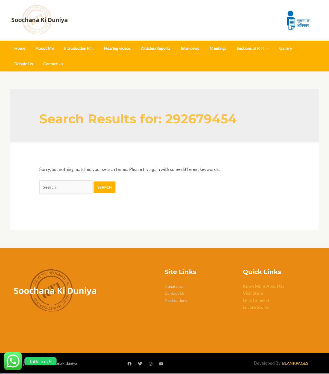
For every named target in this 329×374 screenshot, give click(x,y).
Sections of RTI (253, 48)
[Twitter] (140, 364)
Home (19, 48)
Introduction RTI (79, 48)
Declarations (175, 300)
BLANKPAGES (295, 364)
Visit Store (253, 294)
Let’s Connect (256, 301)
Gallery (285, 48)
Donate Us (23, 63)
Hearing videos (117, 48)
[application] (266, 48)
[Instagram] (151, 364)
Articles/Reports (155, 48)
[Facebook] (129, 364)
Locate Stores (256, 308)
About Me (44, 48)
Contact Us (53, 63)
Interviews (190, 48)
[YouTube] (161, 364)
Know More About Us (263, 287)
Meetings (217, 48)
